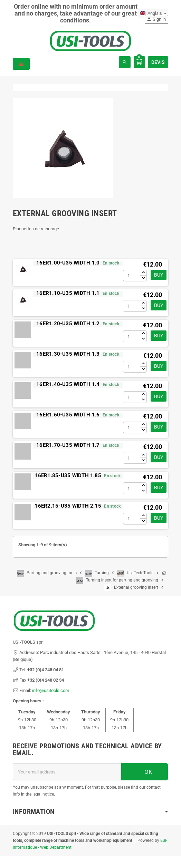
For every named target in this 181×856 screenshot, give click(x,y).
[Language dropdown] (153, 13)
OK (144, 771)
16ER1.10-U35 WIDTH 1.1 (67, 293)
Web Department (56, 847)
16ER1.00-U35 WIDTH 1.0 (67, 263)
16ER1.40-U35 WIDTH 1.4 (67, 384)
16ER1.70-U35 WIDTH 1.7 (67, 445)
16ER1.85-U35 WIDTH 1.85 (68, 475)
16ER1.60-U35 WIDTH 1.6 (67, 415)
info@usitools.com (50, 690)
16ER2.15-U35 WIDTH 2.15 (68, 506)
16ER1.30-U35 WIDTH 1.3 (67, 354)
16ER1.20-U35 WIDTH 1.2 (67, 323)
